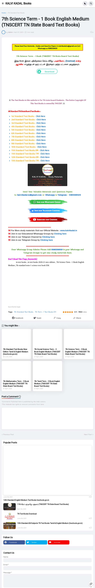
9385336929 (52, 48)
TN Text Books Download (27, 514)
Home (4, 13)
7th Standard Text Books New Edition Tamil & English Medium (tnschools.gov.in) (15, 351)
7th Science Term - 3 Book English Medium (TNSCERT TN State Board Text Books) (77, 351)
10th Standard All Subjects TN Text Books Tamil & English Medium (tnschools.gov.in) (50, 523)
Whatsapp (50, 194)
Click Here (40, 116)
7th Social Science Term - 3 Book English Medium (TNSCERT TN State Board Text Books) (47, 351)
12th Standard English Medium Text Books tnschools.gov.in (26, 500)
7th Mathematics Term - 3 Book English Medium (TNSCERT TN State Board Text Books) (16, 383)
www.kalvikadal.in (69, 230)
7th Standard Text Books (16, 13)
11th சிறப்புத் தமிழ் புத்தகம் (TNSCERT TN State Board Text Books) (43, 504)
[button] (3, 3)
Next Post (88, 434)
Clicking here (60, 234)
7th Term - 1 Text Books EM (45, 312)
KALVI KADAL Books (18, 3)
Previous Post (8, 434)
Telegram (62, 194)
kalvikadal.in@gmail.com (68, 46)
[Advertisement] (47, 284)
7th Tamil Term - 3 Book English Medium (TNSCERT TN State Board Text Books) (47, 383)
